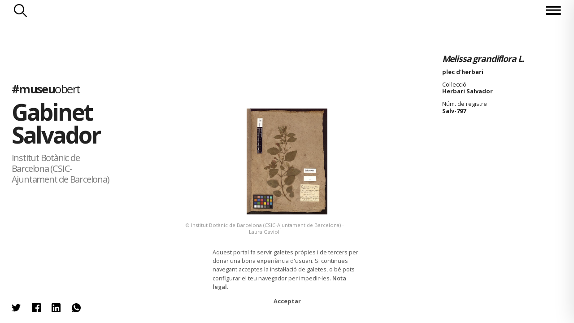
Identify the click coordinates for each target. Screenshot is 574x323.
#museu (46, 89)
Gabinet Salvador (56, 123)
